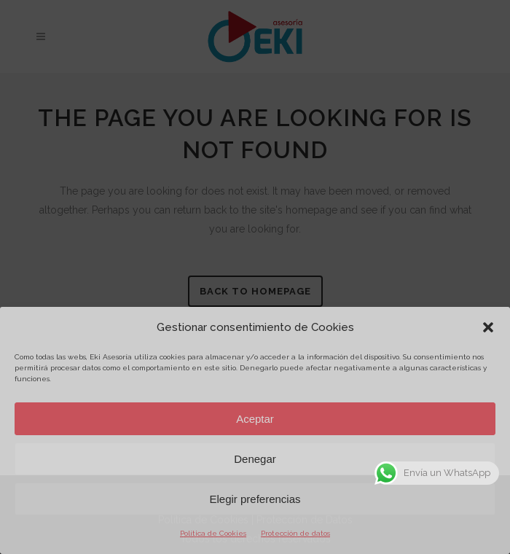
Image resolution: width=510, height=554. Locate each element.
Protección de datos (295, 533)
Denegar (255, 459)
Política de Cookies (213, 533)
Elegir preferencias (254, 499)
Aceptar (255, 419)
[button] (488, 327)
